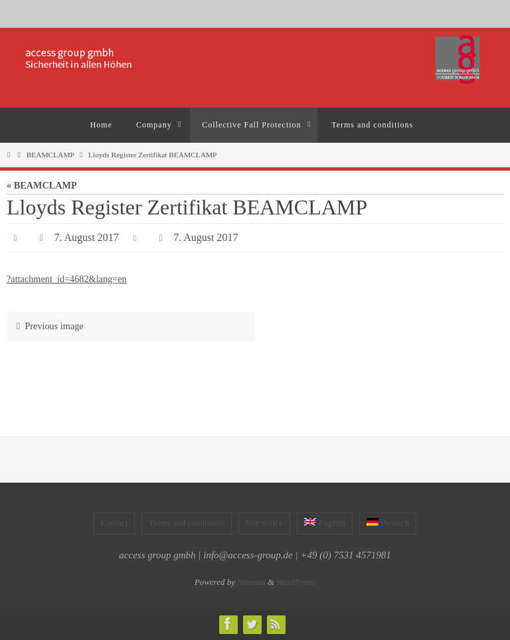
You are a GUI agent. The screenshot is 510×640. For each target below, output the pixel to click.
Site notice (265, 523)
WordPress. (295, 582)
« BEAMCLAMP (42, 185)
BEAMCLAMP (50, 155)
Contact (114, 523)
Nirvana (251, 582)
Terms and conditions (186, 523)
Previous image (47, 326)
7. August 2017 (86, 237)
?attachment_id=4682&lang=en (67, 279)
